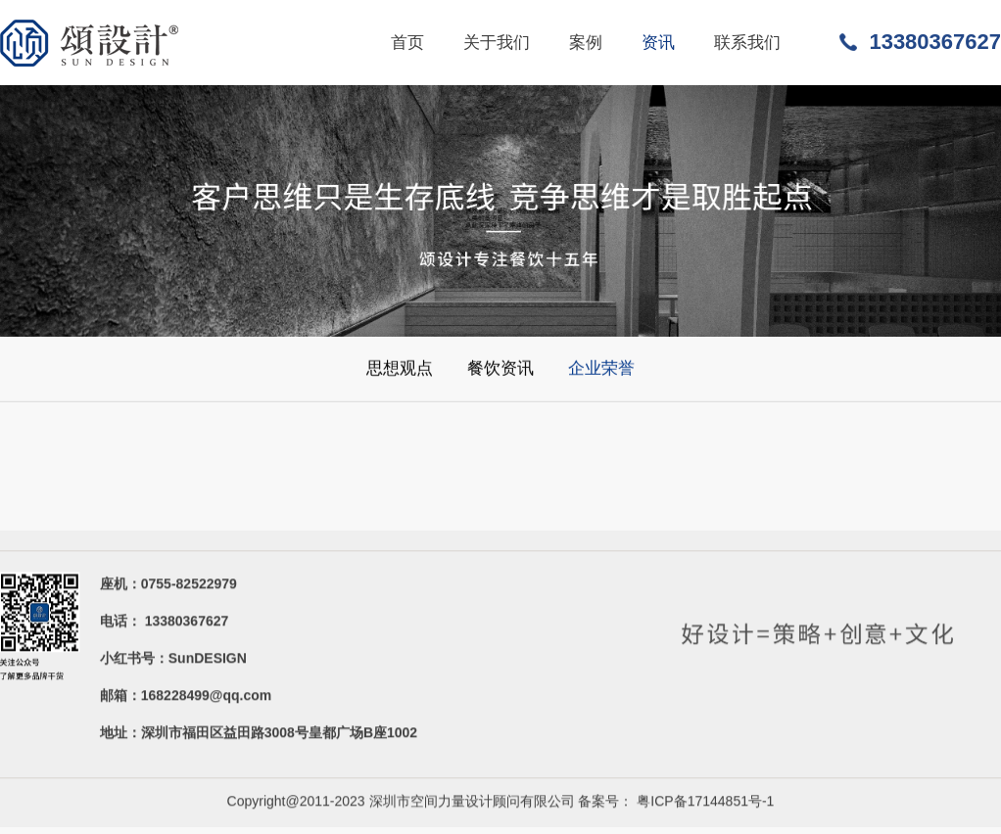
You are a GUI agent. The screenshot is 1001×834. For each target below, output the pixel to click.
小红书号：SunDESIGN (173, 660)
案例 (585, 42)
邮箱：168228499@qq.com (186, 697)
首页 (407, 42)
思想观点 (399, 368)
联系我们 (747, 42)
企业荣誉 (601, 368)
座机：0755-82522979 (168, 586)
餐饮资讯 (500, 368)
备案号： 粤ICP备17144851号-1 (676, 803)
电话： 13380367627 (164, 623)
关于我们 (496, 42)
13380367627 (935, 41)
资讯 (658, 42)
